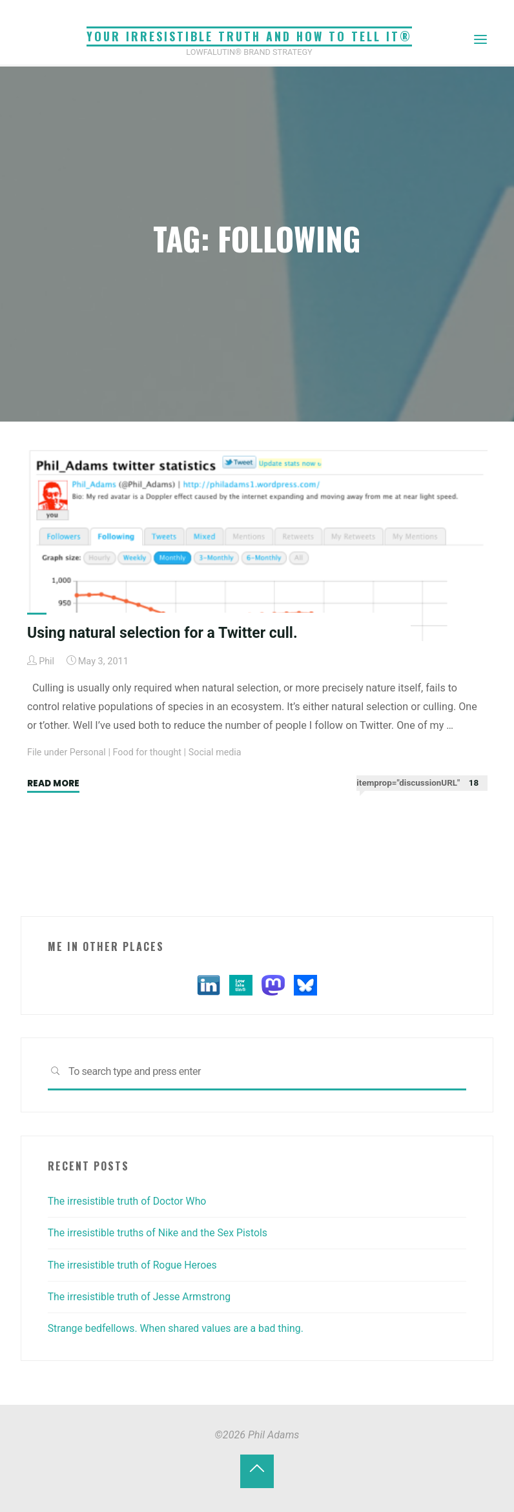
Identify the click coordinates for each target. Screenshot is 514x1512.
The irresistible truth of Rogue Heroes (134, 1265)
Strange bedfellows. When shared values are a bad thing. (178, 1328)
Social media (217, 752)
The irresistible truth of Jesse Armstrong (141, 1297)
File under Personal (67, 752)
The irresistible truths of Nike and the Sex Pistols (160, 1233)
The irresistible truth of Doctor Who (129, 1201)
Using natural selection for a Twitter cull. (164, 633)
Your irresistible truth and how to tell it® (249, 36)
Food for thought (148, 752)
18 (473, 783)
